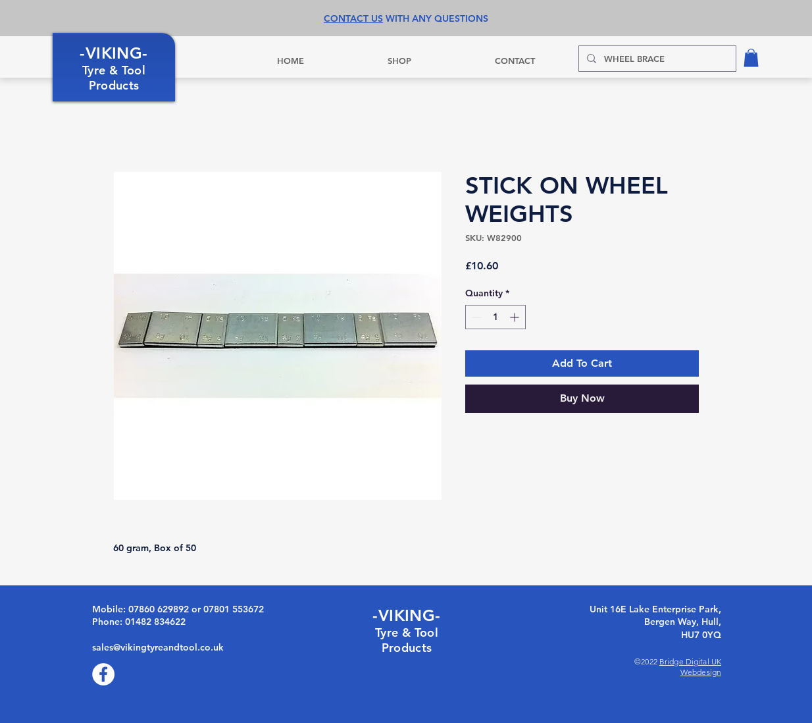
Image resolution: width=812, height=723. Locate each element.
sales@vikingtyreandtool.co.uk (158, 647)
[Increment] (515, 317)
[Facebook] (103, 674)
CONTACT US (353, 18)
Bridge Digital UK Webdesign (690, 666)
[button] (751, 58)
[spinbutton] (495, 317)
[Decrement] (475, 317)
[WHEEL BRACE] (656, 58)
